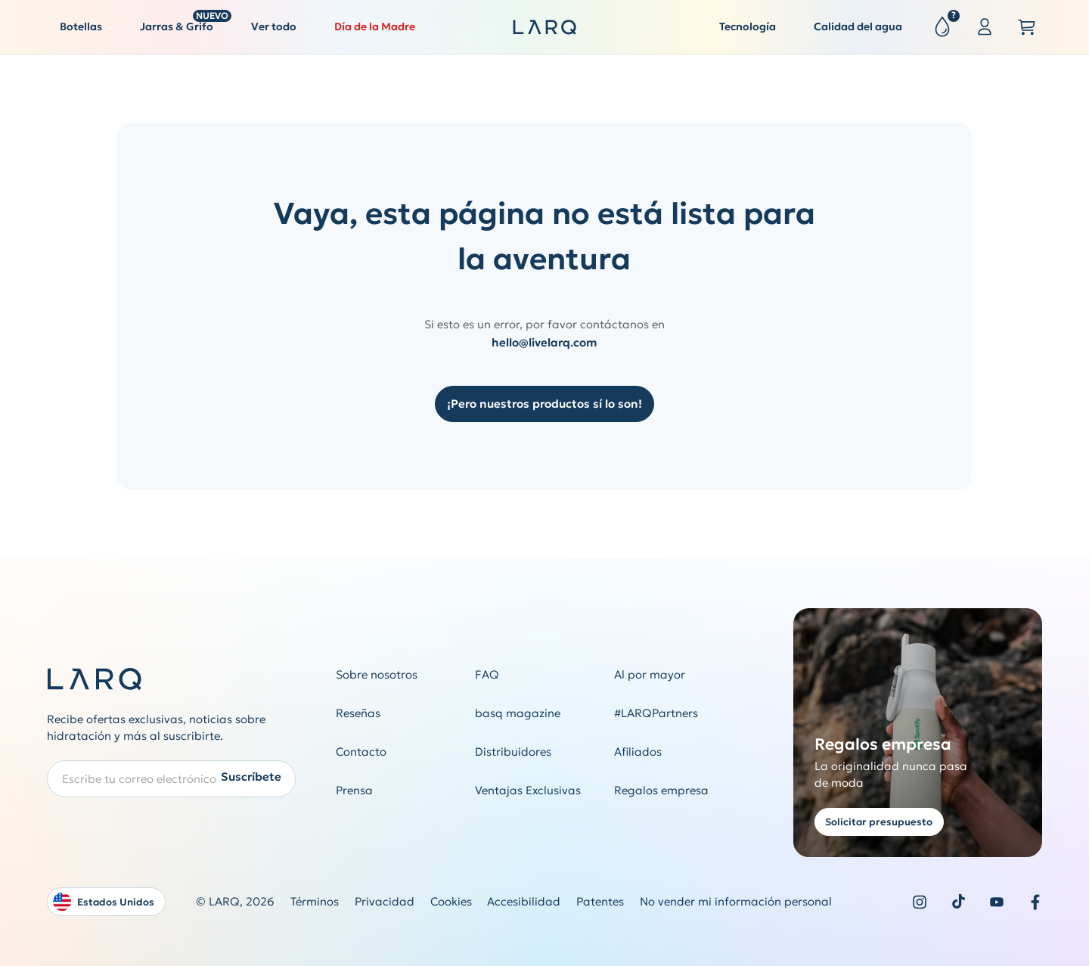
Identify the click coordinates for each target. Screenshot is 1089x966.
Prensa (354, 790)
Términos (314, 901)
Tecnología (747, 26)
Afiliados (638, 751)
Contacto (361, 751)
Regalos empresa (661, 790)
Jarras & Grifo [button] (183, 23)
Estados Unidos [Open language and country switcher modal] (103, 902)
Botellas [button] (81, 26)
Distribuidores (513, 751)
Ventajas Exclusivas (528, 790)
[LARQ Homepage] (544, 27)
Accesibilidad (523, 901)
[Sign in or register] (985, 27)
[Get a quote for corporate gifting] (917, 732)
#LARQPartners (656, 713)
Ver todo (273, 26)
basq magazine (517, 713)
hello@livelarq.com (544, 342)
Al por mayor (649, 674)
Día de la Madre (374, 26)
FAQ (487, 674)
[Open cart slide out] (1027, 27)
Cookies (451, 901)
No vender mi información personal (736, 901)
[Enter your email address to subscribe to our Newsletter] (171, 779)
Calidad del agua (858, 26)
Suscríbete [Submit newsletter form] (251, 777)
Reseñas (358, 713)
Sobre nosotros (376, 674)
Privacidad (384, 901)
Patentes (600, 901)
